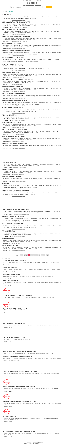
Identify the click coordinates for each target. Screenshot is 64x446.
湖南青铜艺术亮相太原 (7, 169)
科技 (33, 5)
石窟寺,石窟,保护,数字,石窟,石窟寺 (18, 120)
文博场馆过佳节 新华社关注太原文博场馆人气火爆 (14, 100)
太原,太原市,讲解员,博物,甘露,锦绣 (18, 84)
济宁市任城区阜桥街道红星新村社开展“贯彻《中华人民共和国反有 (19, 386)
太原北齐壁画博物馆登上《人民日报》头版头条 (14, 57)
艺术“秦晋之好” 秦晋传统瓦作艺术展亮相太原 (13, 108)
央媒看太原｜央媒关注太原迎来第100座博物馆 (13, 29)
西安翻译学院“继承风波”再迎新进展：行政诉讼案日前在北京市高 (19, 401)
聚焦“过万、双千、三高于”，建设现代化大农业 (15, 309)
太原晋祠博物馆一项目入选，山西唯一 (11, 43)
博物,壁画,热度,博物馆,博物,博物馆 (18, 250)
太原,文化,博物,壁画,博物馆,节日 (18, 196)
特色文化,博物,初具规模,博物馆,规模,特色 (20, 27)
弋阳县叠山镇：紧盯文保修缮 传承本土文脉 (14, 337)
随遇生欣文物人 (6, 183)
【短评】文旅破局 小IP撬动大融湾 (11, 274)
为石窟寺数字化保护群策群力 (9, 115)
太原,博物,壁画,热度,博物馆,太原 (18, 236)
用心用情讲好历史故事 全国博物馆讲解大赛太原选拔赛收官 (17, 36)
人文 (36, 0)
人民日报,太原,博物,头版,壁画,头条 (18, 63)
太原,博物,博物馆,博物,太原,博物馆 (18, 34)
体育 (24, 5)
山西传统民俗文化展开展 (8, 238)
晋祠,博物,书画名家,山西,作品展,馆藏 (19, 127)
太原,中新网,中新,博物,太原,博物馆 (18, 70)
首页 (21, 255)
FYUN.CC (29, 442)
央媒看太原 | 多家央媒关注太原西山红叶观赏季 (13, 216)
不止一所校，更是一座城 (9, 416)
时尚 (31, 0)
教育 (38, 5)
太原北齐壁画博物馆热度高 (9, 231)
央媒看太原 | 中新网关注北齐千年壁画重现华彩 (13, 93)
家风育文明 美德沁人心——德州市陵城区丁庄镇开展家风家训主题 (19, 351)
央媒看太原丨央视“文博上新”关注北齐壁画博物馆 (14, 143)
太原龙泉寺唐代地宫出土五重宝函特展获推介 (13, 224)
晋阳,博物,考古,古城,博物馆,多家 (18, 91)
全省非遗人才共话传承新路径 (10, 267)
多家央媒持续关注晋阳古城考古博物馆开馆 (12, 86)
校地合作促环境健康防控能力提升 (11, 280)
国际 (27, 0)
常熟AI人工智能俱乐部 (38, 442)
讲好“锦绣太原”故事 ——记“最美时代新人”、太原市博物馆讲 (17, 79)
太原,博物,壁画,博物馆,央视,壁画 (18, 148)
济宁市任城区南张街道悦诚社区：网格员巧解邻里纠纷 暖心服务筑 (19, 431)
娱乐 (27, 5)
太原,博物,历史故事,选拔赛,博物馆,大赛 (19, 41)
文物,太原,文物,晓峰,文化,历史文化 (18, 188)
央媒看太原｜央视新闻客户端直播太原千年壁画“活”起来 (16, 50)
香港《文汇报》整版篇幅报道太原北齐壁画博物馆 (14, 129)
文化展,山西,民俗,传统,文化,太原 (18, 243)
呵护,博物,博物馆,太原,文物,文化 (18, 20)
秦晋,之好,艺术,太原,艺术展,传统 (18, 113)
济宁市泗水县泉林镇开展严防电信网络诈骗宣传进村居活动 (17, 356)
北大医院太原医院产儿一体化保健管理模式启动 (14, 260)
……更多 (34, 18)
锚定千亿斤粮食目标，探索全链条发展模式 (14, 324)
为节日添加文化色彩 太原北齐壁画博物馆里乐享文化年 (15, 191)
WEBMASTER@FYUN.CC (35, 443)
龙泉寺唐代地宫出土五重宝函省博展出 (11, 176)
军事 (31, 5)
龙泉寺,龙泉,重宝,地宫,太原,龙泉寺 (18, 181)
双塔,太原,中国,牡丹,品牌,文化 (18, 141)
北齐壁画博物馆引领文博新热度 (10, 245)
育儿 (40, 5)
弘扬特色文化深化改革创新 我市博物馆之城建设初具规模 (16, 22)
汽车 (38, 0)
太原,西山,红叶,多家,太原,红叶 (18, 221)
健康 (40, 0)
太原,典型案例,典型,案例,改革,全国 (18, 77)
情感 (33, 0)
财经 (29, 5)
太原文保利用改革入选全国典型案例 (11, 72)
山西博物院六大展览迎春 (9, 162)
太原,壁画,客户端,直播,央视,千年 (18, 55)
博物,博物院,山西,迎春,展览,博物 (19, 167)
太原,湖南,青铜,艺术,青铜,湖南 (18, 174)
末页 (47, 255)
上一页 (25, 255)
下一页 (42, 255)
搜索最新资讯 (49, 7)
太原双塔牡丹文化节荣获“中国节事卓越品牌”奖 (14, 136)
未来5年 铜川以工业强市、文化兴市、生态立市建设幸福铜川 (18, 295)
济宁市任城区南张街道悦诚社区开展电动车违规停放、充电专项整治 (20, 371)
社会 (29, 0)
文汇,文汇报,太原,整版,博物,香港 (18, 134)
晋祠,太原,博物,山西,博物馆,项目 (18, 48)
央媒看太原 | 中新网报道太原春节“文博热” (12, 65)
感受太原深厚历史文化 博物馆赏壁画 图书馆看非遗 (16, 209)
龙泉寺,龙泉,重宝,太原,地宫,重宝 (18, 229)
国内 (24, 0)
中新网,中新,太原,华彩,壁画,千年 (18, 98)
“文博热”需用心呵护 (7, 15)
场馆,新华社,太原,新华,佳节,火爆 (18, 105)
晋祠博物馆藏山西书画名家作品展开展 (11, 122)
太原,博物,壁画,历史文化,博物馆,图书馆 (20, 214)
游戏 (36, 5)
